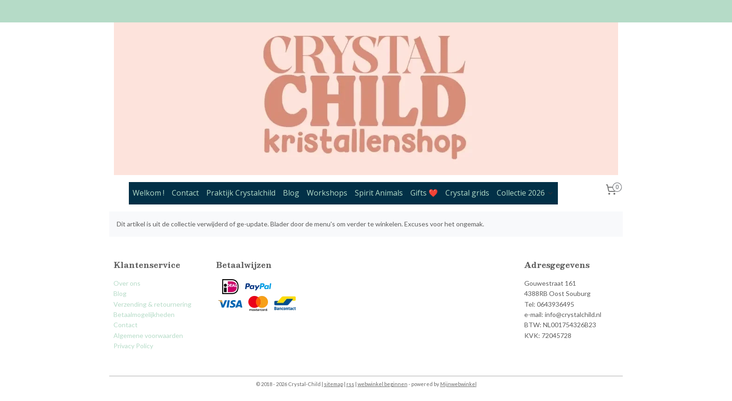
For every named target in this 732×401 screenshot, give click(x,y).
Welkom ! (148, 193)
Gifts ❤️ (424, 193)
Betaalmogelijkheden (144, 314)
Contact (185, 193)
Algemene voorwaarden (148, 335)
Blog (291, 193)
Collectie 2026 (525, 193)
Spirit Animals (379, 193)
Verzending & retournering (152, 304)
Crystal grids (467, 193)
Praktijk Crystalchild (240, 193)
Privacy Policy (133, 346)
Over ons (127, 283)
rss (350, 384)
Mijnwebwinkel (458, 384)
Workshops (327, 193)
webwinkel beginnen (383, 384)
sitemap (333, 384)
